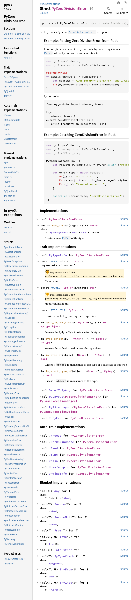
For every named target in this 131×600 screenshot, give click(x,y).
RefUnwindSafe (62, 442)
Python (83, 322)
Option (68, 287)
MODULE (55, 287)
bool (44, 358)
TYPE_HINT (58, 310)
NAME (54, 261)
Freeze (56, 435)
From (57, 530)
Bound (100, 338)
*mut (107, 322)
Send (74, 232)
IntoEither (63, 550)
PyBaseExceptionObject (59, 401)
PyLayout (56, 396)
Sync (83, 232)
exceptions (53, 4)
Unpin (53, 461)
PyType (46, 342)
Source (44, 12)
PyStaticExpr (78, 310)
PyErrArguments (59, 232)
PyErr (94, 225)
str (77, 261)
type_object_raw (58, 322)
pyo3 (43, 4)
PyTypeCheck (64, 556)
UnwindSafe (58, 473)
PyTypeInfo (58, 255)
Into (63, 537)
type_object (55, 338)
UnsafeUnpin (59, 467)
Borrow (59, 504)
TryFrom (66, 569)
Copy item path (91, 8)
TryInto (66, 582)
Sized (66, 498)
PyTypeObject (50, 326)
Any (57, 491)
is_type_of (54, 355)
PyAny (99, 355)
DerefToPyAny (59, 390)
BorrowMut (62, 517)
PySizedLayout (60, 407)
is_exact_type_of (59, 371)
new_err (58, 225)
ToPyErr (55, 418)
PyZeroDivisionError (66, 219)
